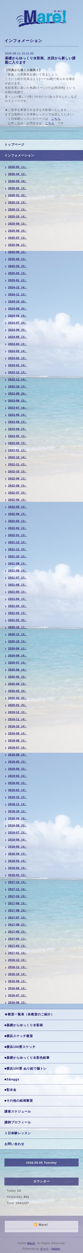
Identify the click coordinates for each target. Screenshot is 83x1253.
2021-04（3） (17, 599)
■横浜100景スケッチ (20, 1047)
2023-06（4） (17, 414)
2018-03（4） (17, 860)
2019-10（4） (17, 726)
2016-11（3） (17, 967)
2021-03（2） (17, 606)
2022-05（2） (17, 506)
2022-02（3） (17, 528)
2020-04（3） (17, 683)
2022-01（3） (17, 535)
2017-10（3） (17, 896)
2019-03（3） (17, 776)
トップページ (14, 144)
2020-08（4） (17, 655)
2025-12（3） (17, 202)
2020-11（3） (17, 634)
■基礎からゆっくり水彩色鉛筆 (27, 1057)
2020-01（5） (17, 705)
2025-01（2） (17, 280)
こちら (56, 118)
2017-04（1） (17, 938)
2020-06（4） (17, 669)
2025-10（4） (17, 216)
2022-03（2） (17, 521)
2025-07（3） (17, 237)
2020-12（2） (17, 627)
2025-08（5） (17, 230)
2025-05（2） (17, 252)
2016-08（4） (17, 988)
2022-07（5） (17, 492)
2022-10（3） (17, 471)
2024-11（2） (17, 294)
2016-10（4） (17, 974)
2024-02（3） (17, 358)
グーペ (44, 1248)
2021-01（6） (17, 620)
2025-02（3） (17, 273)
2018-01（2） (17, 875)
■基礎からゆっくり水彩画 (23, 1025)
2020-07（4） (17, 662)
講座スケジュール (17, 1111)
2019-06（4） (17, 754)
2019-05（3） (17, 761)
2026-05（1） (17, 167)
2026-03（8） (17, 181)
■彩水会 (10, 1089)
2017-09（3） (17, 903)
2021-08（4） (17, 570)
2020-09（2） (17, 648)
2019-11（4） (17, 719)
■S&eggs (11, 1079)
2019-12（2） (17, 712)
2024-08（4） (17, 315)
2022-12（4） (17, 457)
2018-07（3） (17, 832)
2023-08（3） (17, 400)
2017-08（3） (17, 910)
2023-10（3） (17, 386)
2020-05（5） (17, 676)
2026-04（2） (17, 174)
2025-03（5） (17, 266)
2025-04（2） (17, 259)
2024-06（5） (17, 329)
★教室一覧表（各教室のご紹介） (29, 1014)
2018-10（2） (17, 811)
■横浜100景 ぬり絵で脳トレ (25, 1068)
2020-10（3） (17, 641)
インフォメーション (19, 155)
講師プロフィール (17, 1122)
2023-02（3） (17, 443)
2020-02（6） (17, 698)
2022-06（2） (17, 499)
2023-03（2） (17, 436)
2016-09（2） (17, 981)
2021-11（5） (17, 549)
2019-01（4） (17, 790)
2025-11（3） (17, 209)
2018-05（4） (17, 846)
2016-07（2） (17, 995)
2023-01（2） (17, 450)
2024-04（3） (17, 344)
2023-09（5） (17, 393)
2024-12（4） (17, 287)
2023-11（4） (17, 379)
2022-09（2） (17, 478)
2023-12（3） (17, 372)
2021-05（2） (17, 591)
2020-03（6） (17, 691)
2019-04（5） (17, 768)
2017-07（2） (17, 917)
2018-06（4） (17, 839)
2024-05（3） (17, 337)
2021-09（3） (17, 563)
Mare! (31, 1243)
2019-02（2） (17, 783)
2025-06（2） (17, 244)
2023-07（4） (17, 407)
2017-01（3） (17, 953)
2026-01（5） (17, 195)
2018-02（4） (17, 868)
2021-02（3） (17, 613)
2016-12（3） (17, 960)
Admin (56, 1248)
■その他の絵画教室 (18, 1100)
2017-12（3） (17, 882)
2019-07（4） (17, 747)
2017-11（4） (17, 889)
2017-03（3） (17, 945)
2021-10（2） (17, 556)
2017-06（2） (17, 924)
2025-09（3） (17, 223)
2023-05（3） (17, 421)
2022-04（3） (17, 514)
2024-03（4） (17, 351)
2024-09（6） (17, 308)
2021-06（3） (17, 584)
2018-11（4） (17, 804)
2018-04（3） (17, 853)
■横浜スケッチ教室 (18, 1036)
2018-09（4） (17, 818)
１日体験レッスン (17, 1133)
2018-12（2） (17, 797)
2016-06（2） (17, 1002)
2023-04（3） (17, 429)
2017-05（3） (17, 931)
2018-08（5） (17, 825)
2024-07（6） (17, 322)
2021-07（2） (17, 577)
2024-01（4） (17, 365)
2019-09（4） (17, 733)
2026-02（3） (17, 188)
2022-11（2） (17, 464)
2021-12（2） (17, 542)
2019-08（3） (17, 740)
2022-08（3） (17, 485)
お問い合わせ (14, 1144)
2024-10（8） (17, 301)
